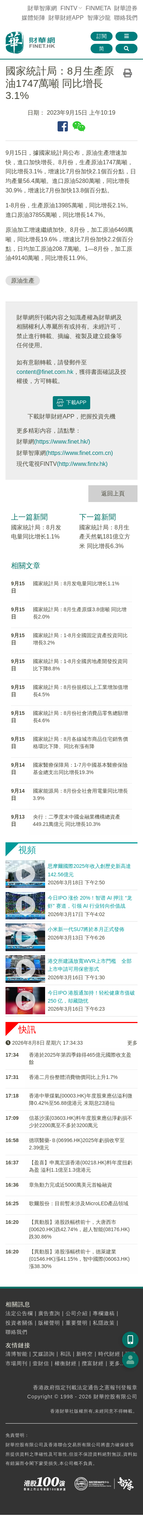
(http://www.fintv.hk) (82, 464)
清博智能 (16, 1354)
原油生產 (22, 280)
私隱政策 (104, 1323)
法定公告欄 (19, 1313)
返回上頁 (113, 493)
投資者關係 (19, 1323)
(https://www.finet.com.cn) (79, 453)
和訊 (65, 1354)
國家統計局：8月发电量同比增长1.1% (76, 583)
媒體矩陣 (33, 18)
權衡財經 (66, 1363)
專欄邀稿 (104, 1313)
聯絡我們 (126, 18)
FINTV (68, 8)
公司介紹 (77, 1313)
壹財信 (41, 1363)
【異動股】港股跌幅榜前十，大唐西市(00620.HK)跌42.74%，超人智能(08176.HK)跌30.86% (79, 1229)
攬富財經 (93, 1363)
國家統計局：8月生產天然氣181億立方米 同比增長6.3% (104, 536)
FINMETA (97, 8)
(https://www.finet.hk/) (62, 442)
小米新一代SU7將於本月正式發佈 (86, 929)
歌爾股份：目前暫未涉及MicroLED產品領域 (78, 1203)
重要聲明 (77, 1323)
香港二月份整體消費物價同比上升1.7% (73, 1077)
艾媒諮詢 (44, 1354)
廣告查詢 (49, 1313)
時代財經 (109, 1354)
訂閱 (101, 36)
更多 (132, 1043)
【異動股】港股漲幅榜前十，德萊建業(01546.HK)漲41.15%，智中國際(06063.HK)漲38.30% (79, 1259)
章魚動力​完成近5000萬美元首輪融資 (70, 1185)
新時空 (84, 1354)
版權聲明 (49, 1323)
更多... (117, 1363)
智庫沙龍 (99, 18)
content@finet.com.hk (44, 372)
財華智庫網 (42, 8)
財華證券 (126, 8)
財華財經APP (66, 18)
